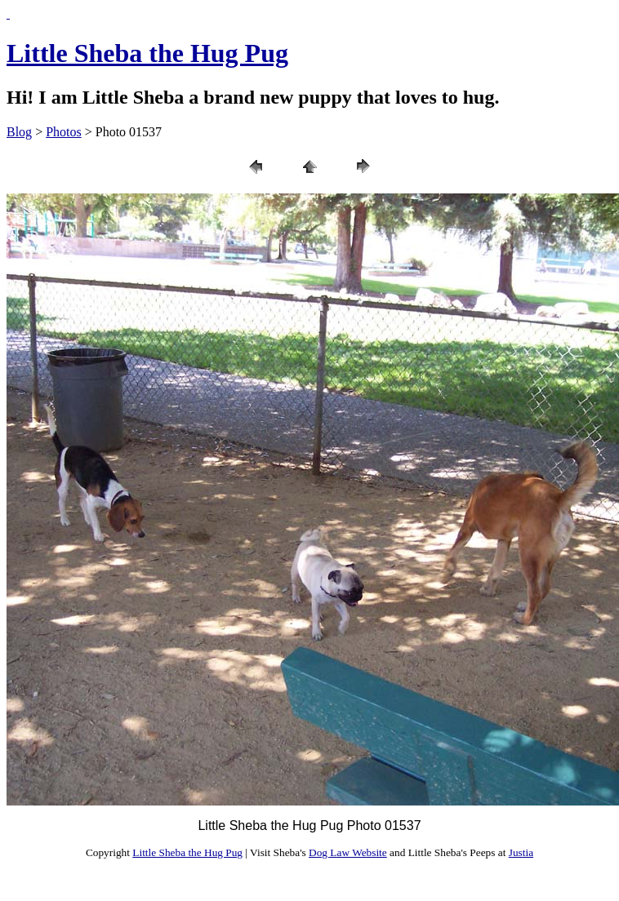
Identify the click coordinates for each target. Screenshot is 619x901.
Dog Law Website (348, 852)
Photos (64, 132)
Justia (521, 852)
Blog (19, 132)
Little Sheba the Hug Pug (147, 53)
